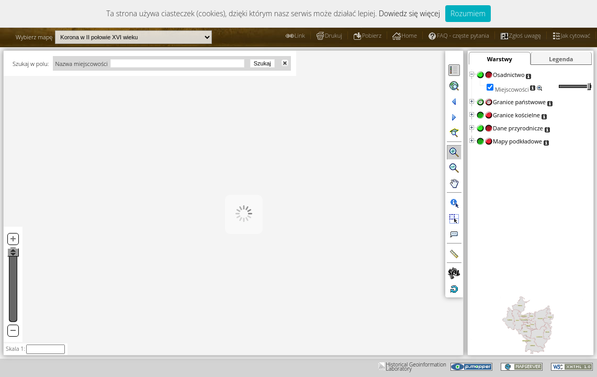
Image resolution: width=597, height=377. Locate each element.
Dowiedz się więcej (409, 13)
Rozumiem (468, 13)
